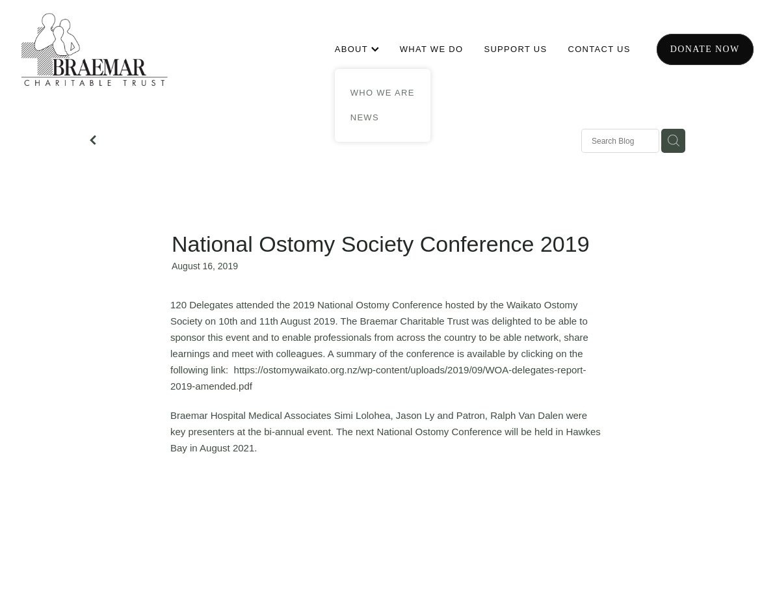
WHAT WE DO (432, 49)
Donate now (705, 49)
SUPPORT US (515, 49)
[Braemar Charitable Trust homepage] (94, 49)
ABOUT (357, 49)
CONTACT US (599, 49)
